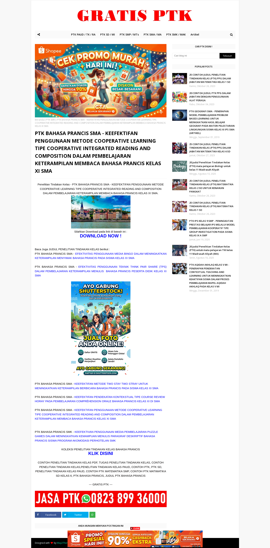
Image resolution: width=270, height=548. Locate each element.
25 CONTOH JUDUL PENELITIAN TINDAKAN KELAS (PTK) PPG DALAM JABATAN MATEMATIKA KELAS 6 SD (210, 147)
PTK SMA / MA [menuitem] (152, 34)
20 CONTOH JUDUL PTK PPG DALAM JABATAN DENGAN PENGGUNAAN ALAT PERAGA (210, 96)
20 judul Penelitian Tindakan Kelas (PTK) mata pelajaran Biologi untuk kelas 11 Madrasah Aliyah (209, 166)
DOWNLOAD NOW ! (101, 235)
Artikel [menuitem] (195, 34)
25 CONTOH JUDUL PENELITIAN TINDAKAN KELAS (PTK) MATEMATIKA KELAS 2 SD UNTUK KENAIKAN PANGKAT (211, 186)
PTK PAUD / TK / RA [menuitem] (83, 34)
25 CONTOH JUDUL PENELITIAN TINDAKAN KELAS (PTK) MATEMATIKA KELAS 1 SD (211, 206)
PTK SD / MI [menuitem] (107, 34)
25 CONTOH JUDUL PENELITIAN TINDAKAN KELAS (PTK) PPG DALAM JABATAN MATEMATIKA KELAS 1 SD (210, 78)
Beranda (39, 119)
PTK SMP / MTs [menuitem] (129, 34)
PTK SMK (50, 119)
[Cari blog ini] (196, 56)
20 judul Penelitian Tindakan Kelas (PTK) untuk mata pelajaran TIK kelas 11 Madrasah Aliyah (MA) (211, 250)
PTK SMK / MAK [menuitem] (176, 34)
